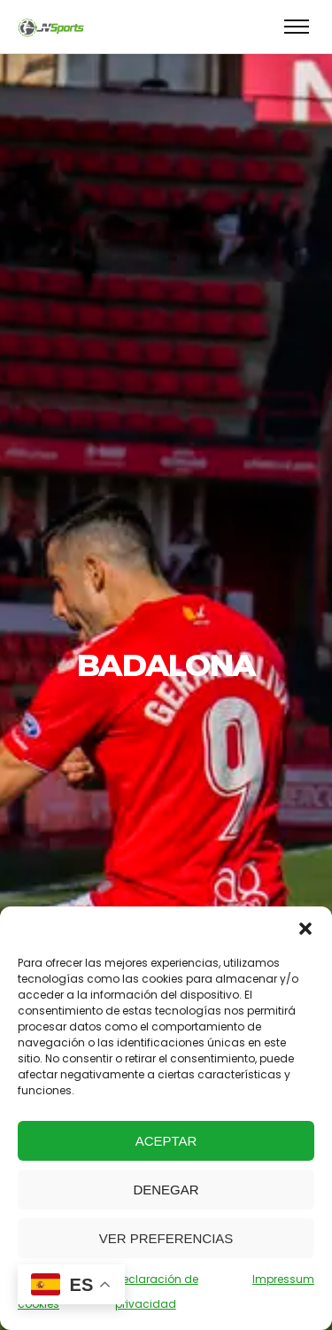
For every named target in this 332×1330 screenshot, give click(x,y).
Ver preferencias (166, 1238)
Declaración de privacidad (156, 1291)
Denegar (165, 1189)
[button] (305, 928)
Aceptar (166, 1140)
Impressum (283, 1279)
